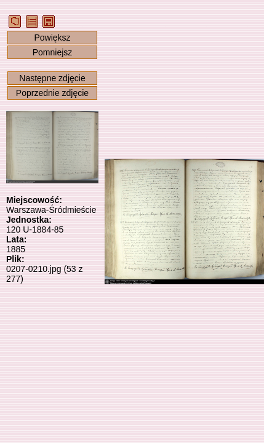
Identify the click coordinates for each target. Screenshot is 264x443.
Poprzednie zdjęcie (52, 93)
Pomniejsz (53, 52)
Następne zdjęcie (52, 78)
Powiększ (52, 37)
